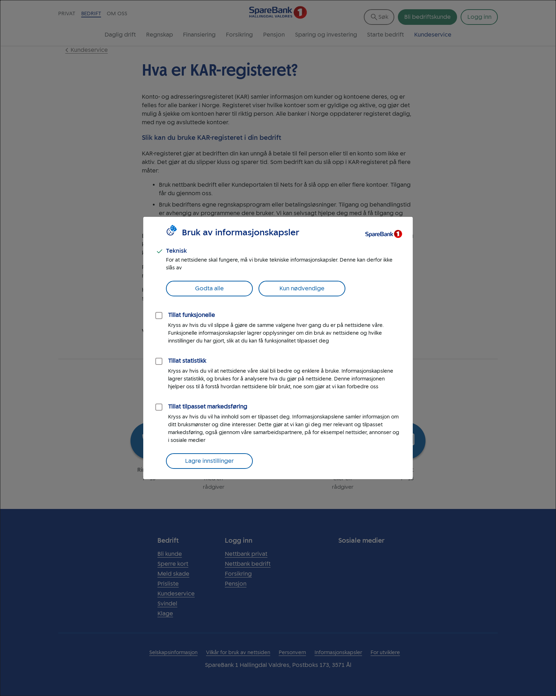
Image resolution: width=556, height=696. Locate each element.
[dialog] (278, 348)
